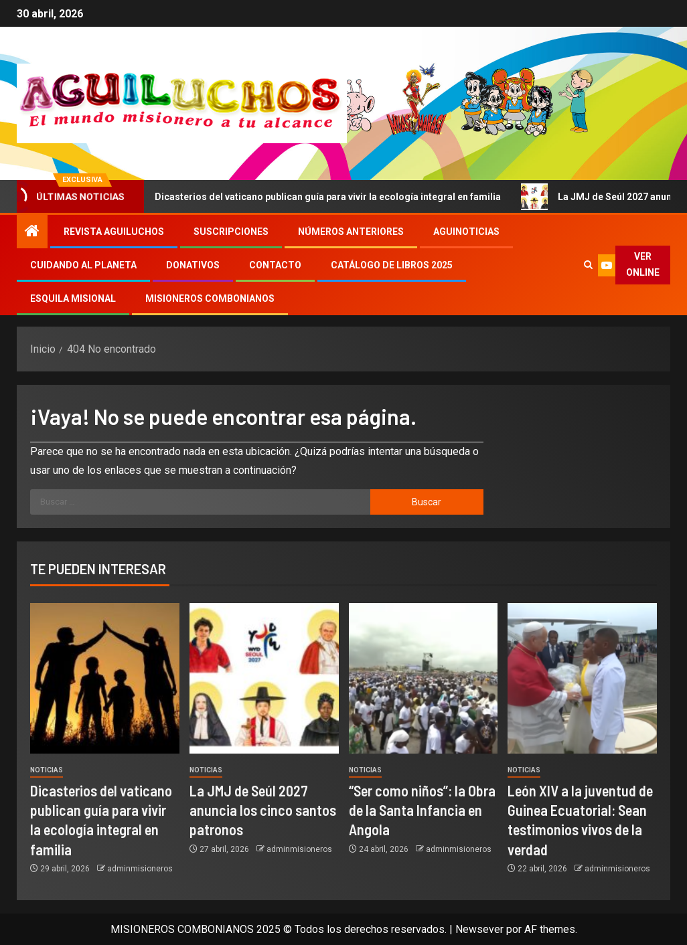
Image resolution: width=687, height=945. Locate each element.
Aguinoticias (466, 231)
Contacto (275, 265)
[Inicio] (32, 232)
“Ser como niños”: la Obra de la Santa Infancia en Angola (422, 810)
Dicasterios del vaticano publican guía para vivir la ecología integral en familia (325, 196)
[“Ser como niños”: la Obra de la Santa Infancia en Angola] (423, 678)
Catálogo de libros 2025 (392, 265)
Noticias (46, 770)
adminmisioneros (140, 868)
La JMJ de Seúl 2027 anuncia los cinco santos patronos (262, 810)
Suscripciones (231, 231)
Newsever (479, 929)
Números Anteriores (351, 231)
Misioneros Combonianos (210, 298)
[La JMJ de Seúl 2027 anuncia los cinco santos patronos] (264, 678)
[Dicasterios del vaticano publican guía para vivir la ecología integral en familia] (104, 678)
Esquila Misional (73, 298)
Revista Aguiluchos (114, 231)
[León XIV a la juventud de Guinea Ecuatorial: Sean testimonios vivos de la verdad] (582, 678)
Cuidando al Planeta (83, 265)
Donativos (193, 265)
